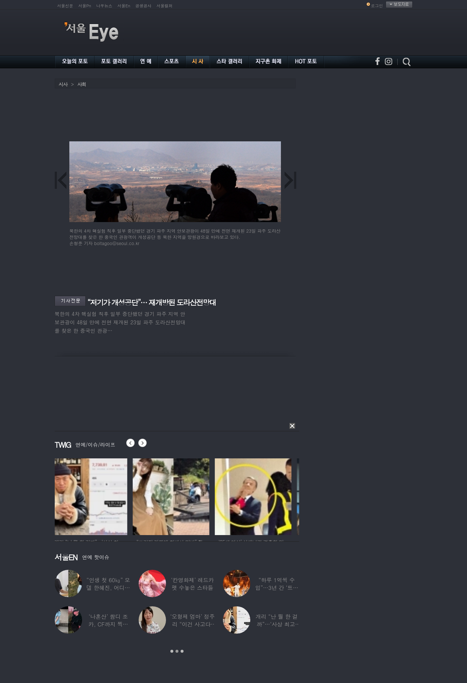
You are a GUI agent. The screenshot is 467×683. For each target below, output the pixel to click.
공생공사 (143, 5)
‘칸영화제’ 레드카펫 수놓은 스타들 (192, 583)
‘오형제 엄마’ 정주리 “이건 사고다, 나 (192, 624)
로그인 (377, 5)
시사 (63, 84)
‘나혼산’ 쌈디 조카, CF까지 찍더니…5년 (108, 624)
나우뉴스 (104, 5)
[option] (93, 495)
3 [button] (182, 651)
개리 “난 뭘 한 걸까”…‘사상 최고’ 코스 (276, 624)
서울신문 (65, 5)
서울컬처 (165, 5)
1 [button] (171, 651)
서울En (123, 5)
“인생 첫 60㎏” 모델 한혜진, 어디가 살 (108, 587)
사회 (81, 84)
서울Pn (84, 5)
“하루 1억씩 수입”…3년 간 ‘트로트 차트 (276, 587)
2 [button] (176, 651)
